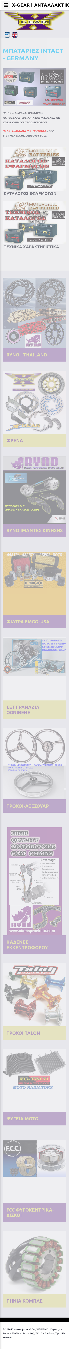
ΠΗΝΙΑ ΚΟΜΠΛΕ (24, 1300)
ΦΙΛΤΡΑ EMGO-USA (27, 621)
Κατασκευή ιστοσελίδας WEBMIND (29, 1329)
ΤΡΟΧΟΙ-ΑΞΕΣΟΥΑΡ (27, 806)
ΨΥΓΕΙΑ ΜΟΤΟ (22, 1118)
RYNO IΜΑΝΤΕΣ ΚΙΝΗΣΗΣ (34, 530)
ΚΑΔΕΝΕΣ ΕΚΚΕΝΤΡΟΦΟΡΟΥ (27, 945)
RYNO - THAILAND (26, 354)
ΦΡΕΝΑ (14, 440)
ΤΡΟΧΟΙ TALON (23, 1033)
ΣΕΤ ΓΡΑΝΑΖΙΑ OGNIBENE (22, 710)
